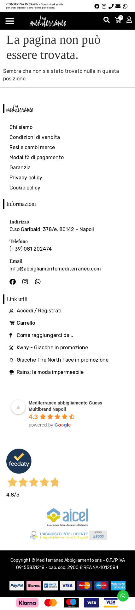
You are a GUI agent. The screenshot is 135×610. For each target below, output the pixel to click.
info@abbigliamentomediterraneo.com (55, 269)
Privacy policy (25, 178)
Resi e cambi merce (32, 147)
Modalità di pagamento (36, 157)
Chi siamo (20, 127)
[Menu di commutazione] (10, 21)
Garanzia (20, 168)
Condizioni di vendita (34, 137)
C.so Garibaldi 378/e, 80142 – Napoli (51, 229)
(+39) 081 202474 (30, 249)
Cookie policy (24, 188)
